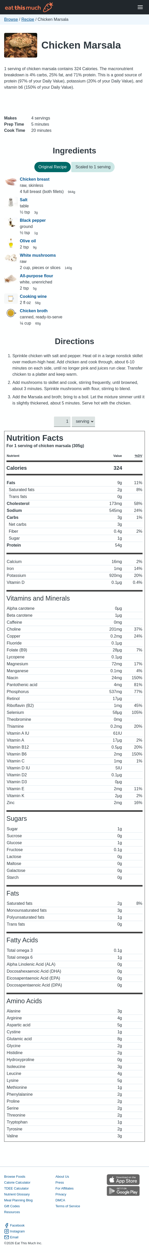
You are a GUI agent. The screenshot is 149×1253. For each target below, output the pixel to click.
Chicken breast (35, 179)
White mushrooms (38, 255)
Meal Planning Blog (18, 1200)
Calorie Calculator (17, 1182)
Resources (12, 1212)
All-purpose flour (36, 276)
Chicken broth (34, 311)
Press (60, 1182)
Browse (11, 19)
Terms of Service (68, 1206)
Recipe (27, 19)
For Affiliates (65, 1188)
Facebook (14, 1225)
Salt (23, 200)
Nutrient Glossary (17, 1194)
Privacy (61, 1194)
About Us (62, 1176)
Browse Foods (14, 1176)
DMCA (60, 1200)
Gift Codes (12, 1206)
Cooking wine (33, 296)
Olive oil (28, 241)
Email (11, 1237)
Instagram (14, 1231)
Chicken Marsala (81, 45)
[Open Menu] (140, 7)
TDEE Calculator (16, 1188)
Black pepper (33, 220)
